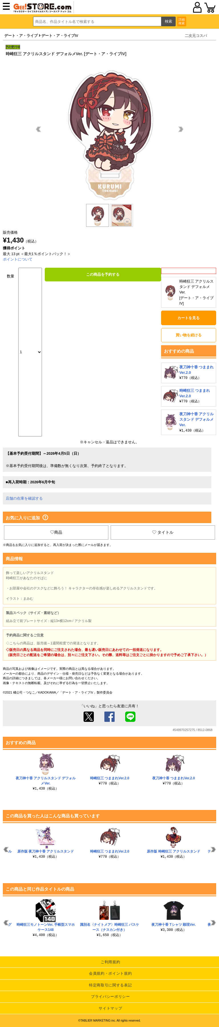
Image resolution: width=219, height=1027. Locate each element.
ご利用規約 (110, 962)
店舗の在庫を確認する (24, 498)
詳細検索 (182, 21)
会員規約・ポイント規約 (110, 973)
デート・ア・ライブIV (59, 35)
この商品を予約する (102, 274)
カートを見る (188, 318)
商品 (56, 532)
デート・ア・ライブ (21, 35)
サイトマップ (110, 1008)
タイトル (162, 532)
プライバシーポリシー (110, 996)
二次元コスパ (196, 35)
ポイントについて (18, 259)
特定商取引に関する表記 (110, 985)
